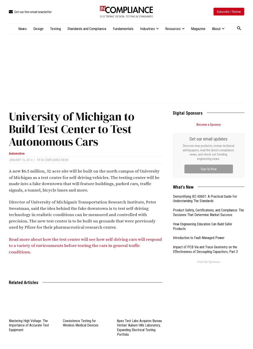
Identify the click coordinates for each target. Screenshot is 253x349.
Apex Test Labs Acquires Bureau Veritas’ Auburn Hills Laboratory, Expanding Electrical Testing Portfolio (139, 328)
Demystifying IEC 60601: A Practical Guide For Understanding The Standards (205, 198)
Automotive (17, 153)
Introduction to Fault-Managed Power (199, 238)
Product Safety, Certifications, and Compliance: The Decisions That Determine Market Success (208, 212)
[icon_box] (30, 12)
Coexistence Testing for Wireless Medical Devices (80, 323)
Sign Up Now (209, 169)
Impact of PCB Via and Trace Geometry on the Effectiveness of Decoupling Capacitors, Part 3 (205, 249)
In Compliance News (55, 160)
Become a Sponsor (209, 125)
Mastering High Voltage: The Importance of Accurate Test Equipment (29, 325)
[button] (239, 28)
